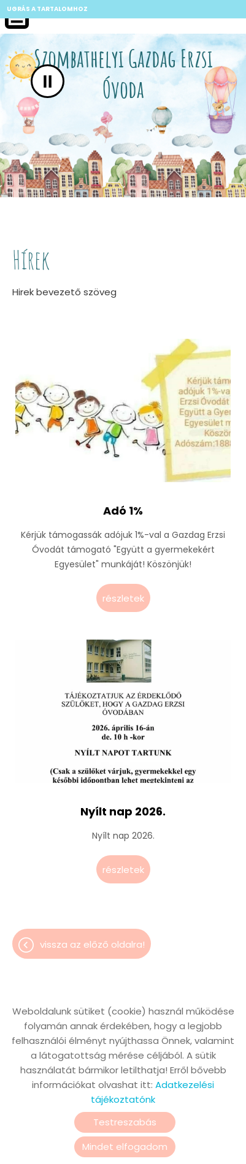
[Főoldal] (123, 76)
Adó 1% (123, 511)
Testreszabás (124, 1122)
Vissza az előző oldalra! (92, 944)
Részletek (123, 598)
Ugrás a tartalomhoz (47, 8)
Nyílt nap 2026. (123, 811)
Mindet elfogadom (124, 1146)
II (47, 81)
